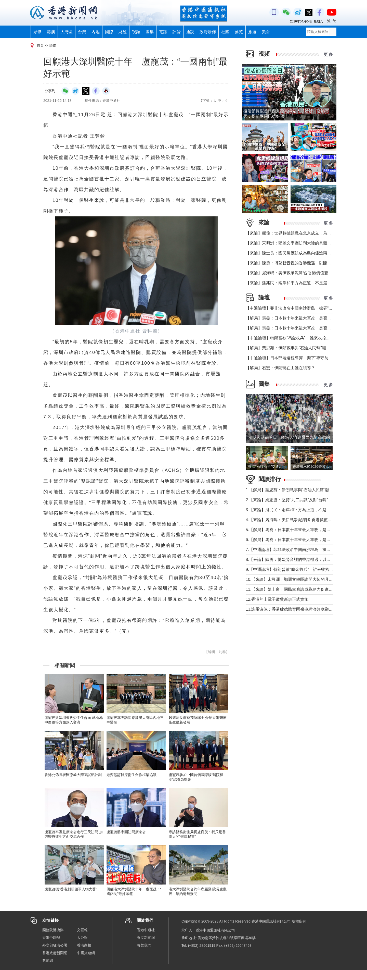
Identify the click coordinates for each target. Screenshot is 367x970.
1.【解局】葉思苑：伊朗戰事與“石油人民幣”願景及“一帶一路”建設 (305, 490)
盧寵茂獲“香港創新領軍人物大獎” (71, 889)
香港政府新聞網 (54, 953)
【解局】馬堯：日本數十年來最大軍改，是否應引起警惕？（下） (305, 318)
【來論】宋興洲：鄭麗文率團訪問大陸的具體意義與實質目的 (301, 243)
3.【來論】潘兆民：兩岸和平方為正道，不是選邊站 (292, 510)
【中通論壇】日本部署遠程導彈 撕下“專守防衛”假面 (294, 358)
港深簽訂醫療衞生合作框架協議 (131, 775)
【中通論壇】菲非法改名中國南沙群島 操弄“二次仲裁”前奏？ (302, 308)
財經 (123, 32)
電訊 (163, 32)
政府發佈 (208, 32)
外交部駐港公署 (54, 945)
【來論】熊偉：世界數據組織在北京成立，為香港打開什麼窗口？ (305, 233)
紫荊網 (47, 961)
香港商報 (84, 945)
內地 (95, 32)
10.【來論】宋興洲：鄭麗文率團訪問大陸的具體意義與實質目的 (303, 579)
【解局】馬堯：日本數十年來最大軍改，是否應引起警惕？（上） (305, 328)
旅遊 (252, 32)
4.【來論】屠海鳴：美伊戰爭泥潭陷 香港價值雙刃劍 (293, 520)
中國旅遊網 (86, 953)
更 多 (328, 54)
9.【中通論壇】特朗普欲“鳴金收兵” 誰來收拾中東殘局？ (298, 569)
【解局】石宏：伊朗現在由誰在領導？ (280, 368)
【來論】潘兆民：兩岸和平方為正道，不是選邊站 (290, 283)
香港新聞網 (146, 938)
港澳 (51, 32)
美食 (266, 32)
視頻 (136, 32)
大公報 (82, 938)
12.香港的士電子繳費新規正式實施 (277, 599)
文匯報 (82, 930)
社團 (225, 32)
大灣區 (66, 32)
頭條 (37, 32)
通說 (190, 32)
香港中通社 (146, 930)
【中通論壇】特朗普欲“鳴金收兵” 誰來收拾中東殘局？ (296, 338)
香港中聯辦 (51, 938)
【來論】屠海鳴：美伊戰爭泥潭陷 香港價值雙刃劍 (291, 273)
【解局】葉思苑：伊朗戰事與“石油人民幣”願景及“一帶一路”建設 (303, 348)
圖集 (150, 32)
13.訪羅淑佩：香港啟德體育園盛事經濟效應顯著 (289, 609)
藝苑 (239, 32)
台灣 (82, 32)
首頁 (40, 45)
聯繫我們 (144, 945)
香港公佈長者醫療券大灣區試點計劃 (73, 775)
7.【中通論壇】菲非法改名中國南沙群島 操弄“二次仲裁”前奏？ (304, 549)
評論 (177, 32)
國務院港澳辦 (53, 930)
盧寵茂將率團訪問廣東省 (126, 832)
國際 (109, 32)
